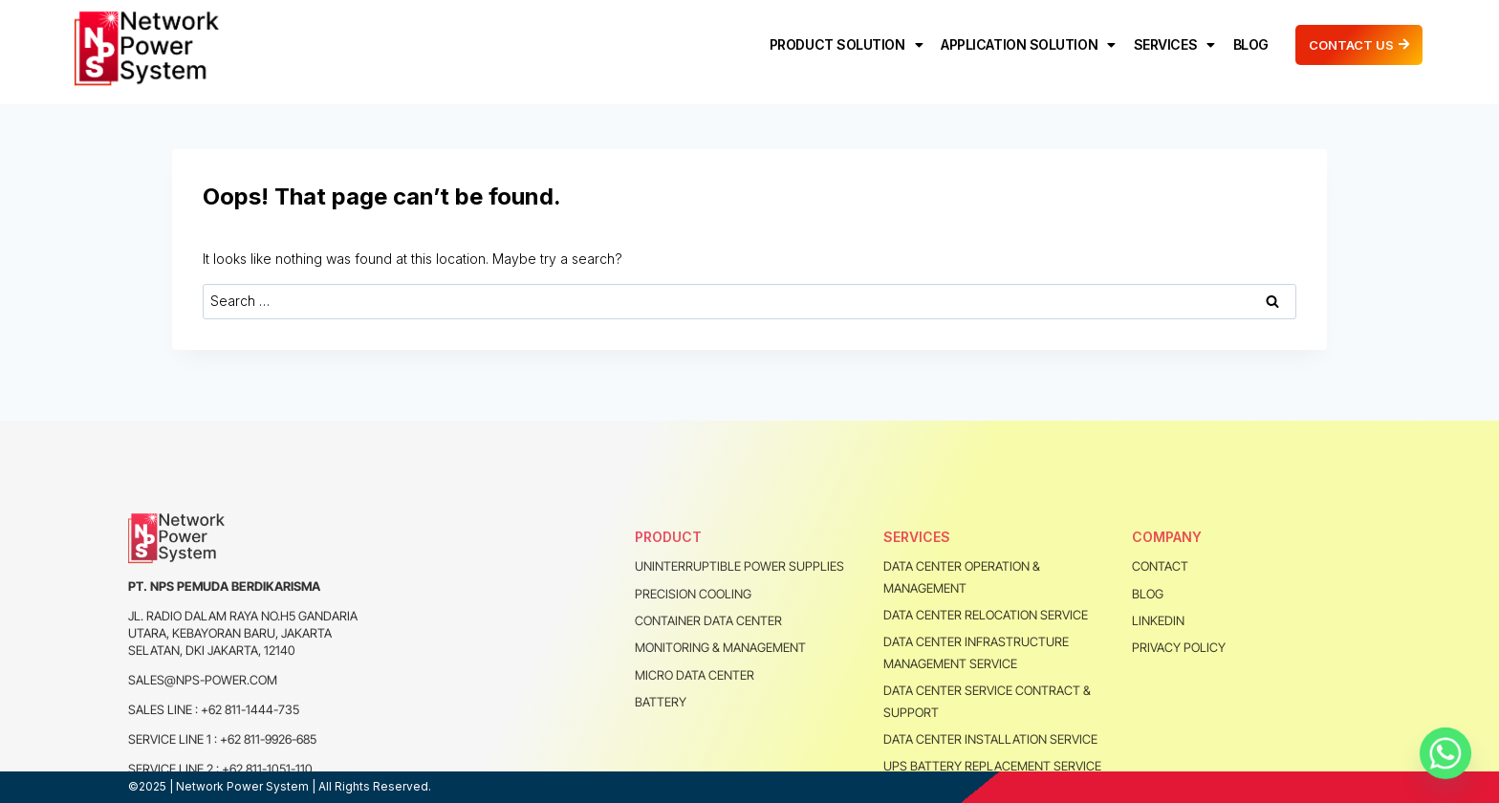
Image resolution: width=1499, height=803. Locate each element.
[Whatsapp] (1445, 753)
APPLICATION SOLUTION (1028, 45)
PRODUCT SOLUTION (846, 45)
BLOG (1251, 44)
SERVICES (1174, 45)
